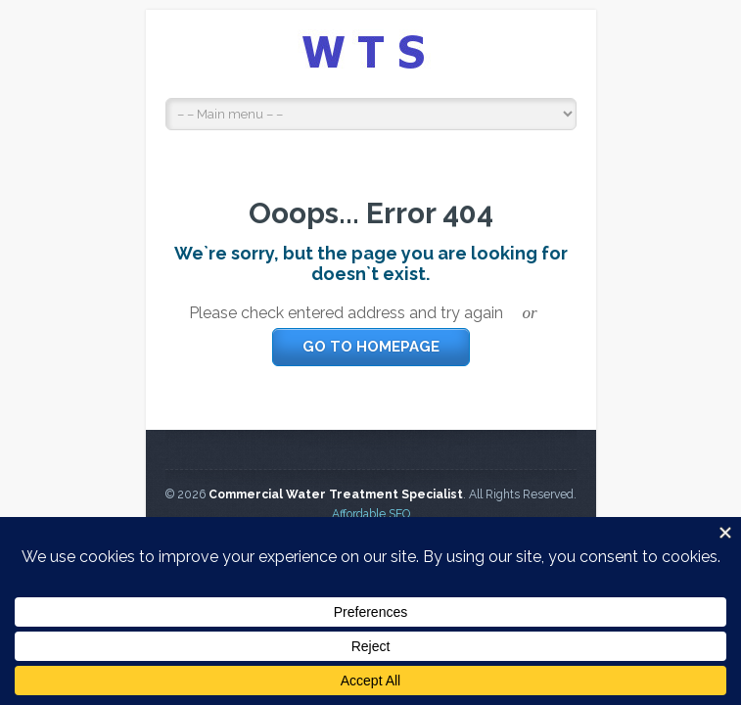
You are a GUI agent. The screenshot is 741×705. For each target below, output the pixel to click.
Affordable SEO (371, 514)
